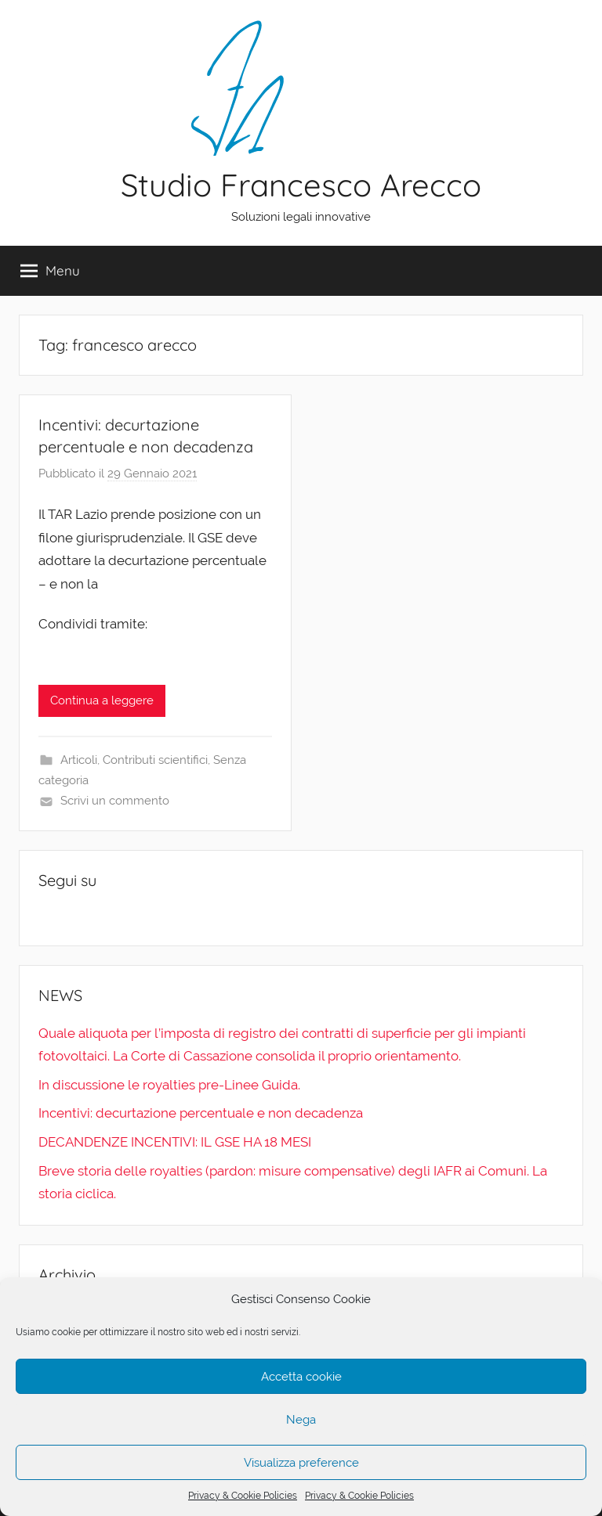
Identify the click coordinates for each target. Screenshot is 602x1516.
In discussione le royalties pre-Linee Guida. (169, 1085)
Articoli (78, 760)
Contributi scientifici (155, 760)
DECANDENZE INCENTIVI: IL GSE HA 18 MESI (174, 1142)
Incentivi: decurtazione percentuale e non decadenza (200, 1113)
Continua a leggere (102, 700)
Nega (301, 1420)
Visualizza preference (301, 1463)
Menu (50, 270)
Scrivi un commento (114, 801)
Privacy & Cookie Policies (242, 1495)
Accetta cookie (301, 1377)
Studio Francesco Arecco (301, 184)
